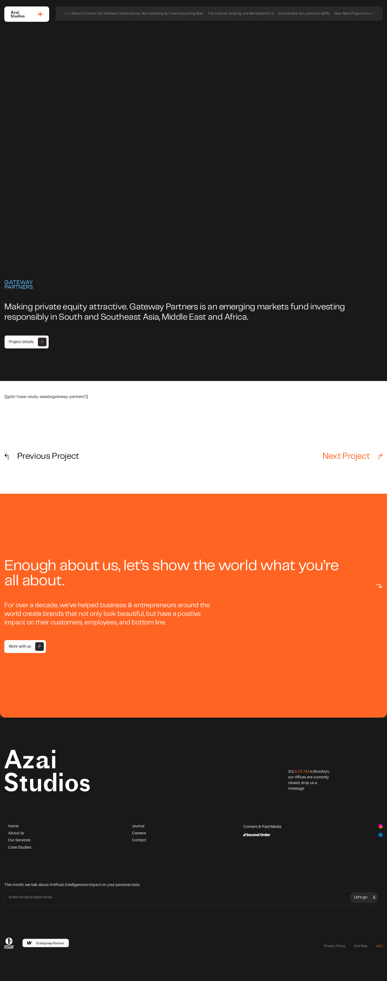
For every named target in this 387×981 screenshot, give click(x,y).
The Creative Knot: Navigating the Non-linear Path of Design (79, 13)
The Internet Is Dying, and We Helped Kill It (308, 13)
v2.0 (379, 946)
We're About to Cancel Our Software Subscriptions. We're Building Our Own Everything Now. (199, 13)
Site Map (360, 946)
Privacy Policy (334, 946)
